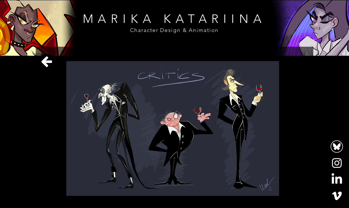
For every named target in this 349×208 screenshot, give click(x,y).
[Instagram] (336, 163)
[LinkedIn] (336, 179)
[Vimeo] (336, 195)
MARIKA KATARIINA (174, 19)
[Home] (47, 62)
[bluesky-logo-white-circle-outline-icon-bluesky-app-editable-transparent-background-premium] (336, 146)
